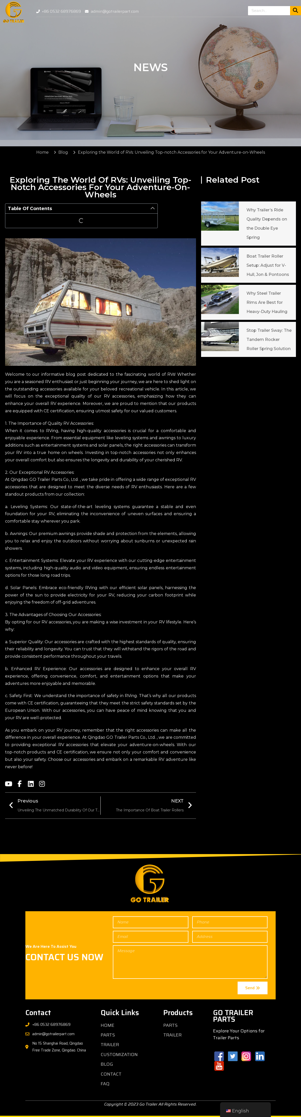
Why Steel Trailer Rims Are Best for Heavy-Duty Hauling (266, 302)
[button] (152, 208)
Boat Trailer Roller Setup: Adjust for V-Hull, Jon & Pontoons (267, 265)
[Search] (295, 10)
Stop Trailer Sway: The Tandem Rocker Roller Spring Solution (269, 339)
